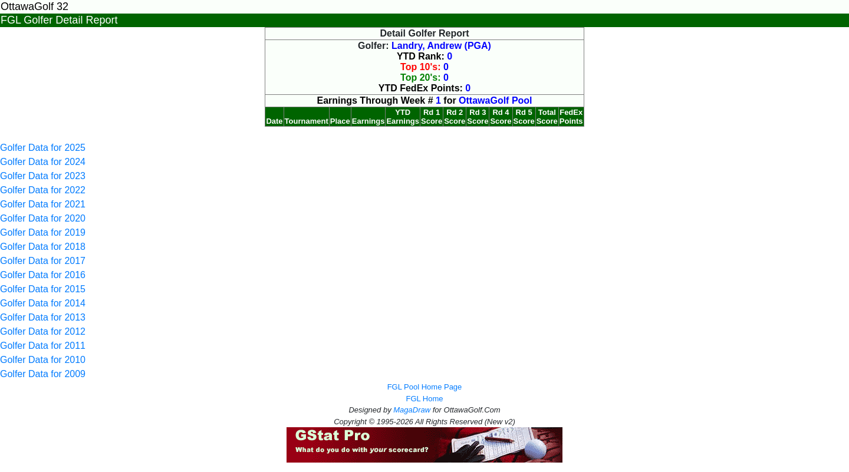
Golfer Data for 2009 (42, 374)
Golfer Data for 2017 (42, 261)
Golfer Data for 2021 (42, 204)
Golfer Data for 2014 (42, 303)
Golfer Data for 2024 (42, 162)
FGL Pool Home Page (424, 386)
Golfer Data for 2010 (42, 360)
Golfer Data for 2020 (42, 218)
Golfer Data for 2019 (42, 232)
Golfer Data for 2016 (42, 275)
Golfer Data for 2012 (42, 331)
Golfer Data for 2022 (42, 190)
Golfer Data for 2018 (42, 247)
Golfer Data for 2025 (42, 148)
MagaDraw (411, 409)
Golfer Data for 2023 (42, 176)
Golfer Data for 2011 (42, 346)
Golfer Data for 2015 (42, 289)
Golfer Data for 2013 (42, 317)
